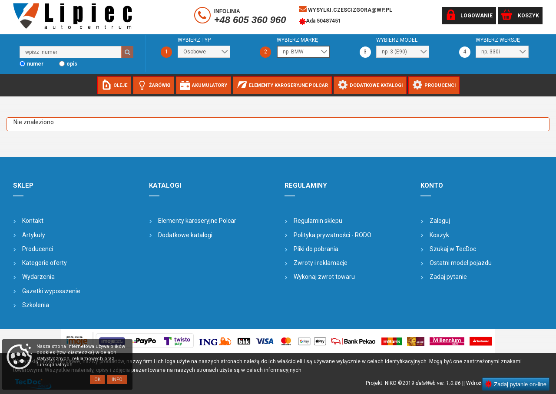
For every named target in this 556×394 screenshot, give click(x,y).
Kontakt (32, 220)
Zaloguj (440, 220)
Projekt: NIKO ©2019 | (414, 383)
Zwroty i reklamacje (321, 262)
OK (97, 379)
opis (71, 64)
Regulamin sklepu (318, 220)
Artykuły (33, 235)
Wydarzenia (38, 276)
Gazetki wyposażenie (51, 291)
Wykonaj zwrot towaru (324, 276)
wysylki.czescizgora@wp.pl (345, 9)
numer (35, 64)
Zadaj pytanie (448, 276)
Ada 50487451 (320, 22)
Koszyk (439, 235)
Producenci (37, 248)
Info (117, 379)
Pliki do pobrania (316, 248)
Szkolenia (35, 304)
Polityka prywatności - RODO (332, 235)
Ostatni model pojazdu (461, 262)
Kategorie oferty (44, 262)
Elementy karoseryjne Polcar (197, 220)
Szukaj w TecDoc (453, 248)
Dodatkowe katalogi (185, 235)
